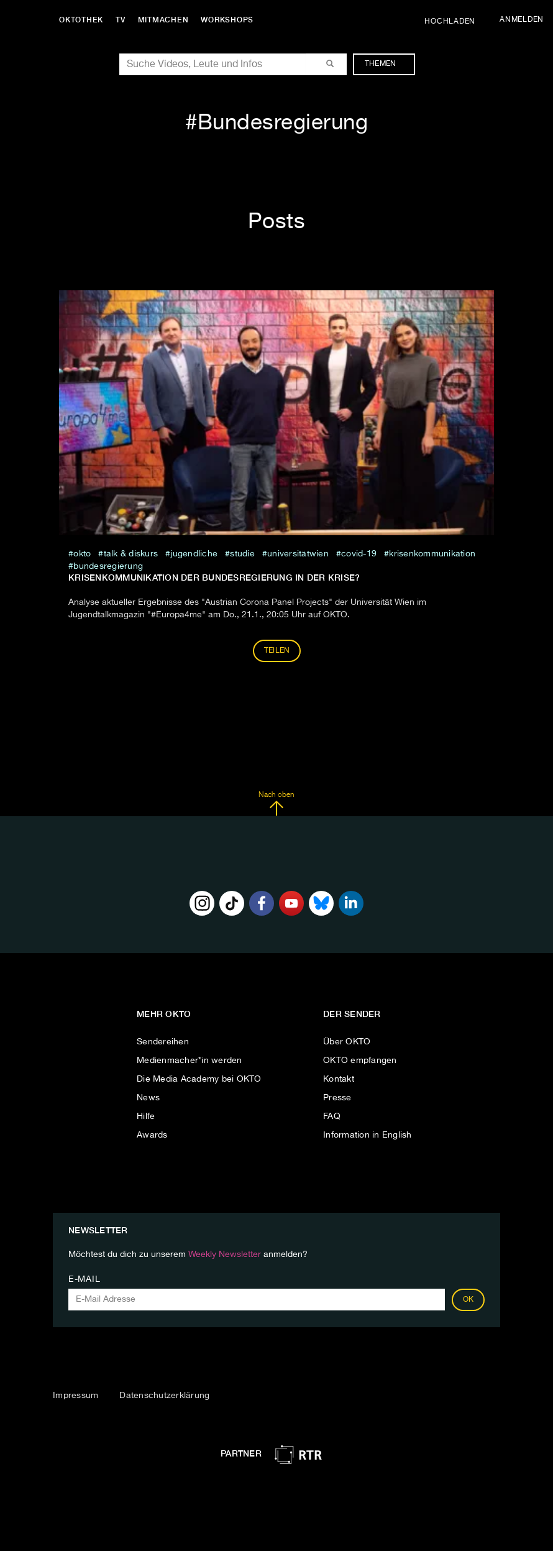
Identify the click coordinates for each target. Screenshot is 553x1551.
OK (468, 1300)
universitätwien (298, 554)
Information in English (367, 1135)
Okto (82, 554)
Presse (337, 1097)
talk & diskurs (131, 554)
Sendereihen (163, 1042)
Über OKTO (346, 1042)
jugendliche (193, 554)
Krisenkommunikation (432, 554)
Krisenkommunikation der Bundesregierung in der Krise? (214, 577)
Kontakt (338, 1079)
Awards (152, 1135)
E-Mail (84, 1279)
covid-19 (359, 554)
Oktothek (81, 20)
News (148, 1097)
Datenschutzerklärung (164, 1395)
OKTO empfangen (360, 1060)
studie (242, 554)
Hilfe (146, 1116)
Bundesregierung (108, 566)
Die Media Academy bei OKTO (199, 1079)
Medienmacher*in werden (189, 1060)
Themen (387, 64)
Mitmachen (163, 20)
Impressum (75, 1395)
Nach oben (276, 803)
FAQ (331, 1116)
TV (121, 20)
